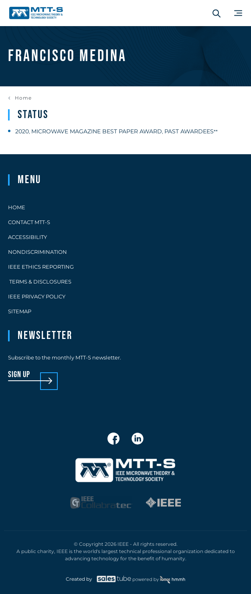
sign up (19, 375)
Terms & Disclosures (39, 281)
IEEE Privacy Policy (36, 296)
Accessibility (27, 237)
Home (23, 98)
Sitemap (19, 311)
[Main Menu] (238, 13)
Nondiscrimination (37, 252)
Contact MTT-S (29, 222)
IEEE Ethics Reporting (41, 266)
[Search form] (216, 13)
